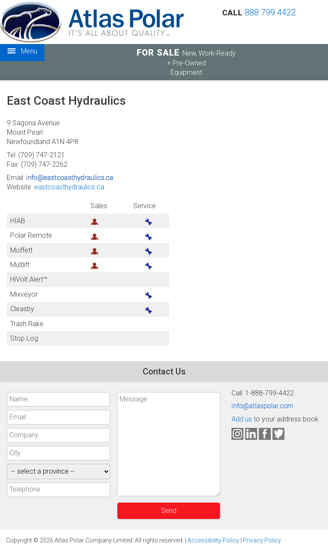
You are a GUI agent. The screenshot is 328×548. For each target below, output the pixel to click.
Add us (241, 419)
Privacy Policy (262, 540)
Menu (22, 51)
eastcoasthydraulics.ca (69, 187)
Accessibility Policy (213, 540)
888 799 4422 (270, 12)
